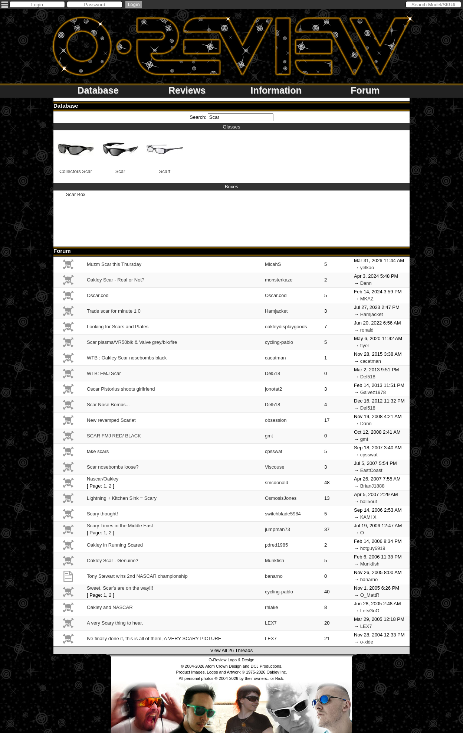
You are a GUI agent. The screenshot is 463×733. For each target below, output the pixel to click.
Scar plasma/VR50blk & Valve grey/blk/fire (132, 342)
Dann (366, 283)
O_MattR (370, 595)
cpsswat (273, 451)
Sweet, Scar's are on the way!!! (120, 588)
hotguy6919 (372, 548)
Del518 (272, 373)
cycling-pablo (279, 342)
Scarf (164, 152)
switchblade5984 (283, 514)
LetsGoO (370, 610)
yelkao (367, 267)
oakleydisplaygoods (286, 326)
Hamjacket (276, 311)
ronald (367, 330)
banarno (274, 576)
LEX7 (271, 623)
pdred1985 (276, 545)
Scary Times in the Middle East (120, 525)
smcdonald (276, 482)
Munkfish (274, 560)
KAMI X (368, 517)
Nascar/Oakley (102, 479)
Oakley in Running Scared (115, 545)
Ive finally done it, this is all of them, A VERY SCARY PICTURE (154, 638)
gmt (269, 436)
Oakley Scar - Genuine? (112, 560)
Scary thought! (102, 514)
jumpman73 (277, 529)
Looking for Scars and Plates (117, 326)
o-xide (366, 642)
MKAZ (367, 299)
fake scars (98, 451)
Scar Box (76, 194)
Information (276, 90)
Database (97, 90)
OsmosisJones (280, 498)
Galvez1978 (373, 392)
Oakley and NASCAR (110, 607)
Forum (365, 90)
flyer (365, 345)
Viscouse (275, 467)
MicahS (273, 264)
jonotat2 (273, 389)
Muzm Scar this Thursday (114, 264)
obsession (276, 420)
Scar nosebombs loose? (112, 467)
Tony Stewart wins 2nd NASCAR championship (137, 576)
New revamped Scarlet (111, 420)
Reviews (187, 90)
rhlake (271, 607)
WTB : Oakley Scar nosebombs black (127, 358)
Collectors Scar (75, 152)
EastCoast (371, 470)
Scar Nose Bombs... (108, 404)
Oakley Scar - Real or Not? (115, 280)
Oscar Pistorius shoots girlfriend (121, 389)
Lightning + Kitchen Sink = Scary (122, 498)
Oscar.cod (98, 295)
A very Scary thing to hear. (115, 623)
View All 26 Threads (231, 650)
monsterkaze (278, 280)
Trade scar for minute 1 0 (114, 311)
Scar (120, 152)
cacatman (275, 358)
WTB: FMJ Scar (104, 373)
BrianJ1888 (372, 486)
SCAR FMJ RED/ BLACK (114, 436)
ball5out (368, 501)
